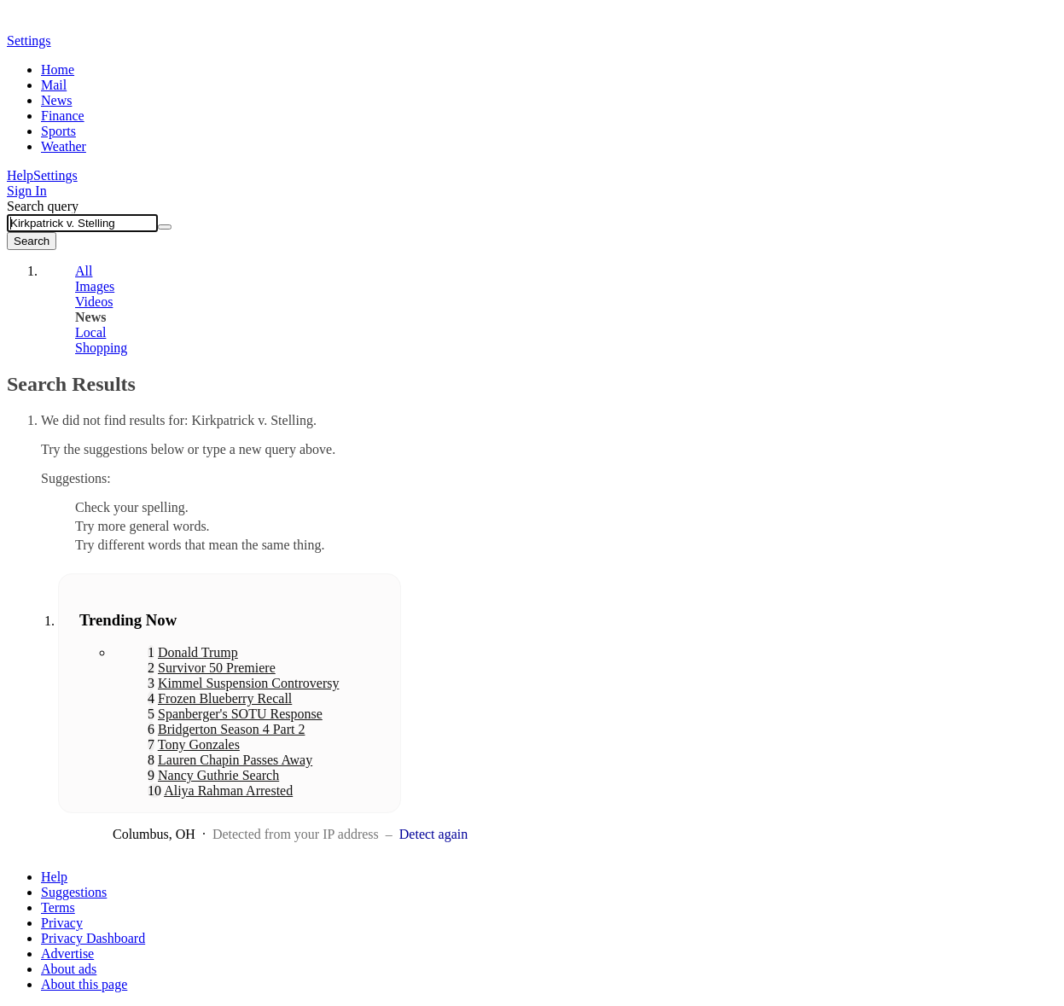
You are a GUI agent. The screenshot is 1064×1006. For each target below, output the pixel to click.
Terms (58, 907)
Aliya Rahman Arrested (228, 790)
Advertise (67, 953)
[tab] (284, 271)
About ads (68, 969)
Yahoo (105, 23)
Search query (42, 206)
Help (20, 175)
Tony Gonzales (199, 744)
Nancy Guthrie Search (218, 775)
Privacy (62, 923)
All (83, 271)
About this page (84, 984)
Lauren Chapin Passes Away (235, 760)
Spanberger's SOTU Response (240, 714)
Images (94, 286)
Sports (58, 131)
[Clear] (165, 227)
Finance (62, 115)
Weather (63, 146)
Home (57, 69)
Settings (55, 175)
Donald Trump (198, 652)
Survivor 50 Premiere (217, 667)
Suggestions (74, 892)
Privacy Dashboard (93, 938)
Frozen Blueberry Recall (225, 698)
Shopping (101, 347)
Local (90, 332)
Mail (54, 85)
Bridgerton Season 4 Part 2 (231, 729)
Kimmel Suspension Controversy (248, 683)
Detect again (433, 834)
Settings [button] (29, 40)
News (56, 100)
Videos (94, 301)
